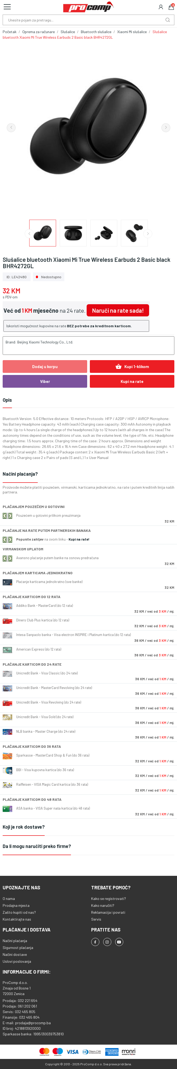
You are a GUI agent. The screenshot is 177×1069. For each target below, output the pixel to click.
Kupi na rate (132, 381)
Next (165, 127)
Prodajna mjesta (16, 905)
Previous (11, 127)
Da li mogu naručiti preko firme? (37, 846)
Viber (45, 381)
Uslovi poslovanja (17, 961)
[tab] (88, 474)
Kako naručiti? (102, 905)
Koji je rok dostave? (24, 827)
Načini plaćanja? (20, 474)
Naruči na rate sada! (118, 310)
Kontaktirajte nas (17, 919)
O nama (9, 898)
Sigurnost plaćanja (18, 947)
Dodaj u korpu (45, 366)
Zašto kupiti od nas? (19, 912)
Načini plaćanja (15, 940)
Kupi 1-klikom (132, 366)
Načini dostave (15, 954)
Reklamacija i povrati (108, 912)
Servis (96, 919)
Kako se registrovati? (108, 898)
